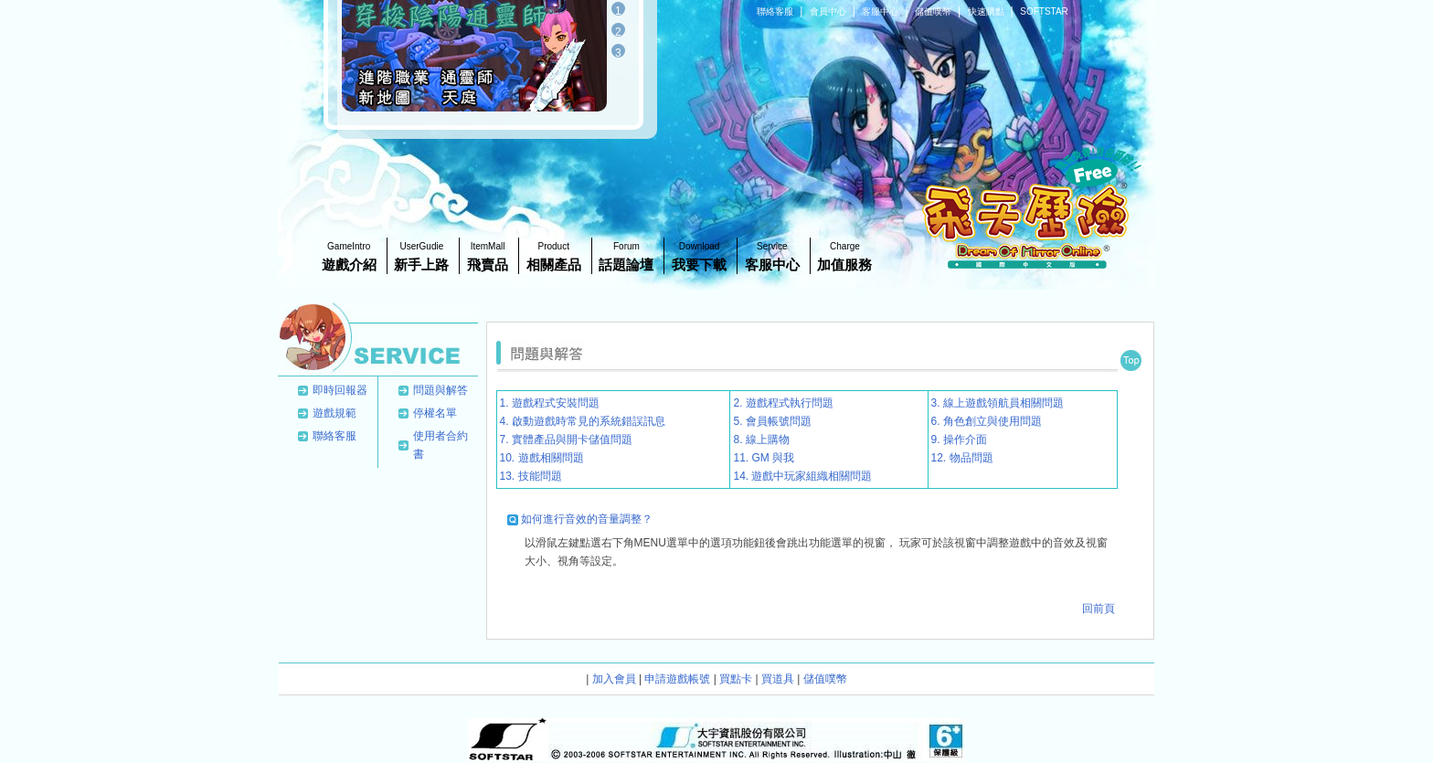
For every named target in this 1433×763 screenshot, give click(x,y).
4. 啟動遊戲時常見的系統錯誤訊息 (582, 421)
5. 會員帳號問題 (772, 421)
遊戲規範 (334, 413)
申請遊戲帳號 (677, 679)
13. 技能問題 (531, 476)
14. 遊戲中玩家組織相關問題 (802, 476)
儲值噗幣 (934, 11)
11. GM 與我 (763, 457)
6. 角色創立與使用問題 (986, 421)
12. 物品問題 (962, 457)
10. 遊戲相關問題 (542, 457)
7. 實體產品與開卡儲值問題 (566, 439)
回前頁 (1098, 608)
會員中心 (829, 11)
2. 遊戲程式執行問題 (783, 403)
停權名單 (435, 413)
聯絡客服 (776, 11)
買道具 (777, 679)
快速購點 (987, 11)
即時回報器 (340, 390)
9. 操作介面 (959, 439)
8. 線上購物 (761, 439)
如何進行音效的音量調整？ (587, 519)
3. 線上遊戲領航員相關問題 (997, 403)
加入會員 (614, 679)
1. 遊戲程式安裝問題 (550, 403)
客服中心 (881, 11)
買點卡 (735, 679)
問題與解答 (440, 390)
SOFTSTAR (1044, 11)
